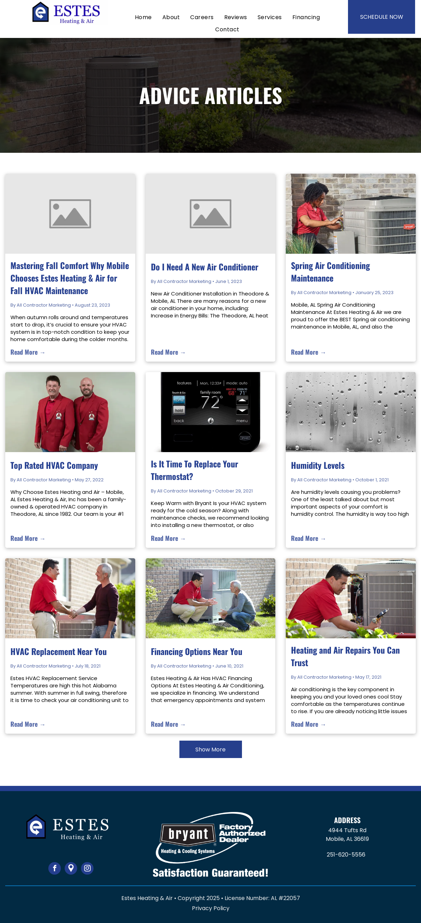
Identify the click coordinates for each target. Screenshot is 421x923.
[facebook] (54, 869)
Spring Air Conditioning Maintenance (330, 271)
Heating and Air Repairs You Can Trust (345, 656)
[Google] (71, 869)
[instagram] (87, 869)
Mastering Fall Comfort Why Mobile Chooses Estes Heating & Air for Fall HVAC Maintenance (69, 278)
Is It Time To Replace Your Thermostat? (194, 469)
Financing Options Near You (196, 651)
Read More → (28, 351)
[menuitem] (143, 17)
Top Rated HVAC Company (54, 465)
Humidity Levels (318, 465)
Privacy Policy (210, 908)
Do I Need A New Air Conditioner (204, 266)
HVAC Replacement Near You (58, 651)
